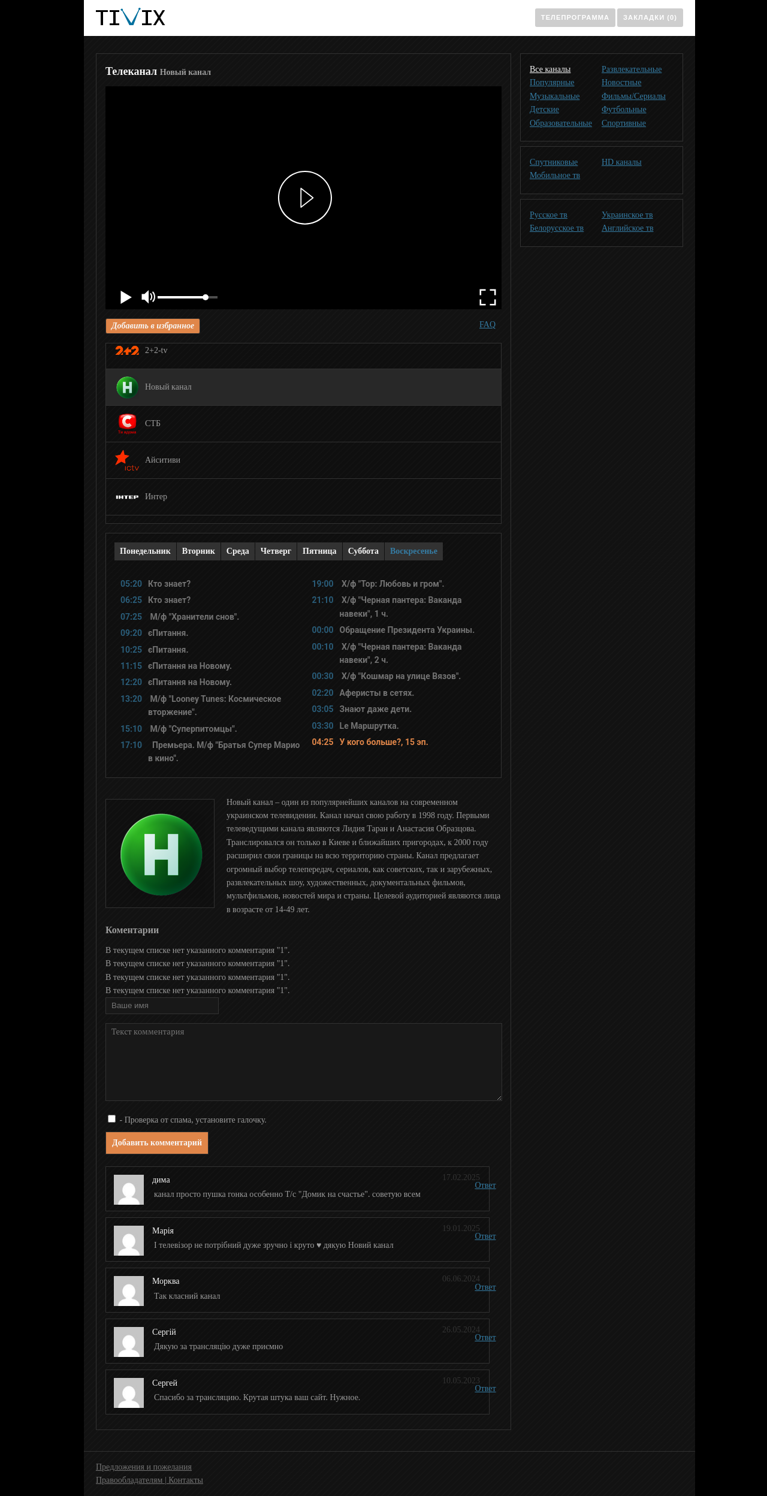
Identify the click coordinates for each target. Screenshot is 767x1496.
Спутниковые (554, 162)
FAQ (487, 324)
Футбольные (624, 109)
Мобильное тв (555, 175)
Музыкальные (554, 96)
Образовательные (561, 123)
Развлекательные (632, 69)
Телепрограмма (575, 17)
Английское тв (628, 228)
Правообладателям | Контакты (149, 1480)
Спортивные (624, 123)
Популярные (552, 82)
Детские (544, 109)
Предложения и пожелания (144, 1466)
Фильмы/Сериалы (634, 96)
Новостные (621, 82)
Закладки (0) (650, 17)
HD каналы (622, 162)
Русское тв (548, 214)
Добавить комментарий (157, 1142)
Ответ (485, 1185)
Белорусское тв (557, 228)
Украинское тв (627, 214)
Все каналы (550, 69)
